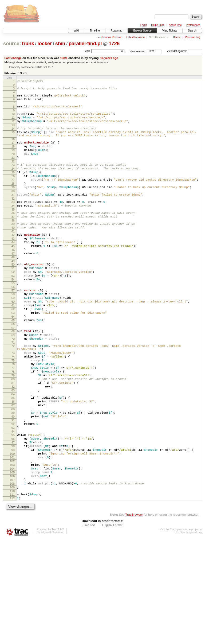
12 (13, 127)
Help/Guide (157, 25)
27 (13, 196)
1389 (63, 58)
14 (13, 135)
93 (13, 491)
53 (13, 309)
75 (13, 409)
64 (13, 358)
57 (13, 326)
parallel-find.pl (85, 43)
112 (12, 575)
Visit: (87, 50)
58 (13, 330)
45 (13, 273)
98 (13, 513)
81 (13, 437)
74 (13, 405)
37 (13, 239)
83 (13, 446)
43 (13, 264)
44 (13, 269)
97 (13, 508)
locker (44, 43)
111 (12, 571)
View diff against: (184, 51)
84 (13, 450)
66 (13, 367)
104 (12, 540)
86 (13, 459)
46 (13, 278)
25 (13, 187)
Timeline (95, 30)
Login (143, 25)
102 (12, 531)
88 (13, 469)
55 (13, 318)
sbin (60, 43)
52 (13, 304)
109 (12, 563)
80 (13, 432)
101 (12, 526)
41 (13, 256)
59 (13, 335)
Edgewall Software (52, 610)
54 (13, 313)
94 (13, 496)
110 (12, 567)
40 (13, 252)
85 (13, 455)
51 (13, 300)
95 (13, 499)
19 (13, 161)
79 (13, 428)
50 (13, 295)
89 (13, 473)
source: (12, 43)
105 (12, 545)
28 (13, 201)
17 (13, 152)
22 (13, 174)
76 (13, 414)
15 (13, 140)
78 (13, 423)
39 (13, 247)
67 (13, 371)
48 (13, 287)
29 (13, 205)
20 (13, 165)
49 (13, 292)
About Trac (175, 25)
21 (13, 170)
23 (13, 178)
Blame (176, 37)
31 (13, 214)
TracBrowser (134, 592)
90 (13, 478)
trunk (28, 43)
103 (12, 536)
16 (13, 148)
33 (13, 222)
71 (13, 388)
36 (13, 235)
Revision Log (192, 37)
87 (13, 464)
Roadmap (116, 30)
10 (13, 118)
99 (13, 517)
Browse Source (142, 30)
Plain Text (88, 603)
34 (13, 227)
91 (13, 482)
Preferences (193, 25)
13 (13, 132)
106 (12, 549)
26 (13, 191)
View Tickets (169, 30)
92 (13, 487)
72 (13, 392)
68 (13, 375)
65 (13, 362)
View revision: (138, 51)
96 (13, 504)
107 (12, 554)
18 (13, 156)
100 (12, 522)
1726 (114, 43)
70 (13, 384)
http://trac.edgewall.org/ (188, 610)
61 (13, 344)
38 (13, 244)
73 (13, 400)
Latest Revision (135, 37)
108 (12, 558)
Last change (13, 58)
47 (13, 283)
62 (13, 349)
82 (13, 441)
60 (13, 339)
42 (13, 260)
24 (13, 182)
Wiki (76, 30)
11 (13, 123)
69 (13, 379)
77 (13, 419)
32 (13, 219)
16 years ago (109, 58)
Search (192, 30)
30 (13, 210)
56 (13, 322)
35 (13, 231)
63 (13, 353)
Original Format (112, 603)
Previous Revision (111, 37)
